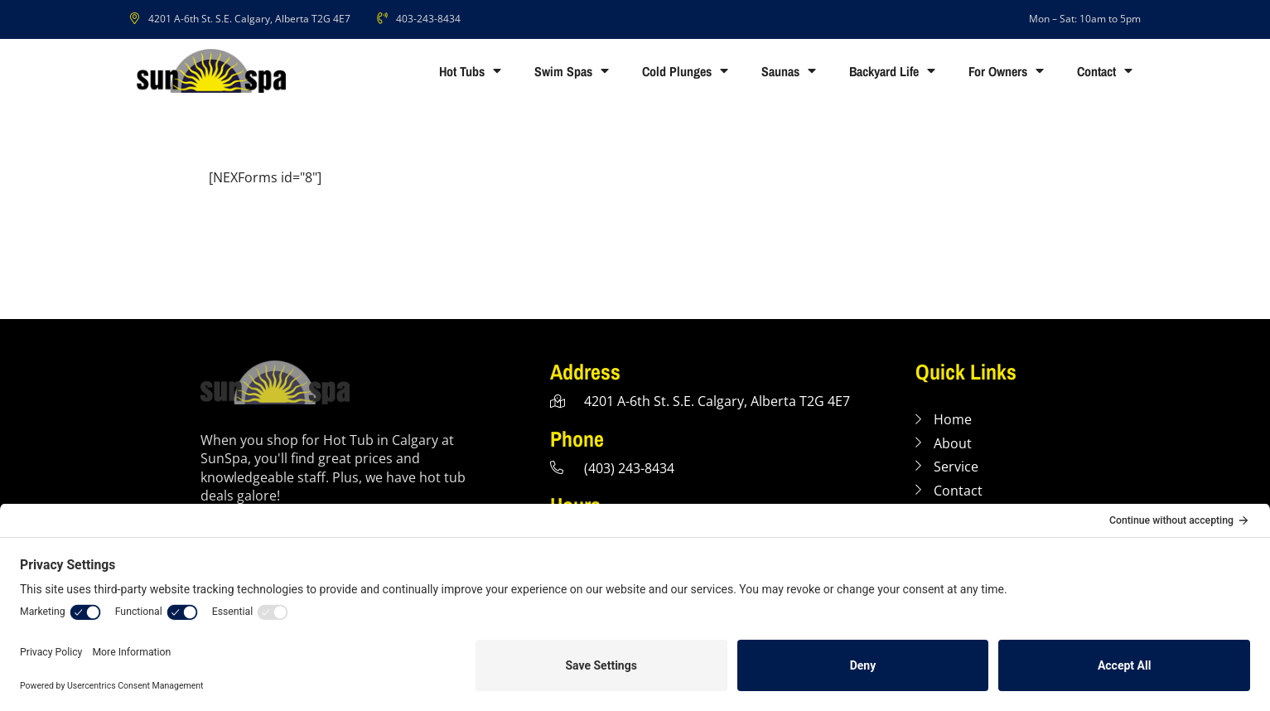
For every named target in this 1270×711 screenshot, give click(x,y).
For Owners (1006, 71)
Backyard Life (892, 71)
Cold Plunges (685, 71)
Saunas (788, 71)
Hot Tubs (470, 71)
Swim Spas (571, 71)
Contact (1104, 71)
